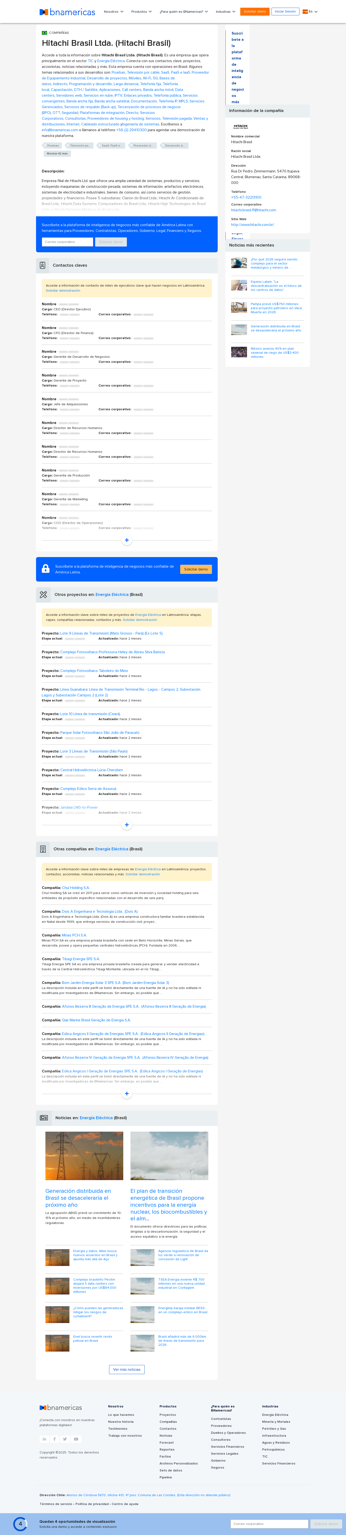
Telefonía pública (167, 95)
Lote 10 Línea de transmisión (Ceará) (90, 714)
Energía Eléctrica (111, 61)
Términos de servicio (56, 1504)
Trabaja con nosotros (125, 1435)
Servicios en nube (98, 95)
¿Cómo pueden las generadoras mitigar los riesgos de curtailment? (98, 1312)
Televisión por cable (143, 72)
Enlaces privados (138, 95)
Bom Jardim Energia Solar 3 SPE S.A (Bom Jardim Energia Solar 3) (115, 983)
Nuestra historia (121, 1421)
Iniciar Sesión (285, 11)
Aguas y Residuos (276, 1442)
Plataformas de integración (102, 113)
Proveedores (221, 1426)
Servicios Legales (224, 1453)
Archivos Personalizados (179, 1463)
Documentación (144, 101)
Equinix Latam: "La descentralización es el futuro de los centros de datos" (276, 286)
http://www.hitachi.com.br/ (252, 225)
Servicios (153, 118)
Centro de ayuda (125, 1504)
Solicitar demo (255, 11)
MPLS (183, 101)
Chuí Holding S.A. (76, 888)
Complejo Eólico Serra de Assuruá (88, 789)
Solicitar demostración (63, 290)
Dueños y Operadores (228, 1433)
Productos (139, 11)
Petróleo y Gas (274, 1428)
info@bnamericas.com (60, 130)
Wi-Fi (147, 78)
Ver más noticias (127, 1369)
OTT (56, 113)
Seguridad (70, 113)
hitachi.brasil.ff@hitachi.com (253, 210)
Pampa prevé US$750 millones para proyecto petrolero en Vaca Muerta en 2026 (276, 308)
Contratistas (221, 1419)
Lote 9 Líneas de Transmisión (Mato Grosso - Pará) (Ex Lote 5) (111, 633)
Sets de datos (171, 1470)
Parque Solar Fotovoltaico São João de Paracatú (99, 733)
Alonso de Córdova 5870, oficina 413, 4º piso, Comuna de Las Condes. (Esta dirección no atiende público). (149, 1495)
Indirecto (60, 84)
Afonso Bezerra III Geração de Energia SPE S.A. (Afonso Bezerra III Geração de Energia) (134, 1006)
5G (155, 78)
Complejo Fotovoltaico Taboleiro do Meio (94, 671)
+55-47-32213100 (246, 197)
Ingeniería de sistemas (140, 124)
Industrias (224, 11)
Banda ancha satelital (112, 101)
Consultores (220, 1439)
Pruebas (118, 72)
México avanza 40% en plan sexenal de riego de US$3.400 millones (275, 353)
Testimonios (117, 1428)
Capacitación (61, 90)
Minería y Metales (276, 1421)
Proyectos (168, 1415)
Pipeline (166, 1477)
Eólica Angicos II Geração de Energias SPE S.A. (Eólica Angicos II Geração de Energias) (133, 1034)
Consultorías (75, 118)
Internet (73, 124)
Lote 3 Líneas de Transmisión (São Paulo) (94, 751)
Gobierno (218, 1460)
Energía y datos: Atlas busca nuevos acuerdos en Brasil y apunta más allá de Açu (95, 1255)
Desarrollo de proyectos (107, 78)
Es (308, 12)
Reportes (167, 1449)
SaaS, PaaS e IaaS (175, 72)
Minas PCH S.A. (74, 935)
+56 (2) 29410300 (131, 130)
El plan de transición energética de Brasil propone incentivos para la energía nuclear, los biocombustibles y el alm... (168, 1205)
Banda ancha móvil (158, 90)
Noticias (166, 1435)
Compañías (168, 1421)
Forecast (167, 1442)
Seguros (217, 1467)
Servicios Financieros (227, 1446)
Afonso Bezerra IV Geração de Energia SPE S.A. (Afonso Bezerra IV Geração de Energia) (135, 1057)
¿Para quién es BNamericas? (182, 11)
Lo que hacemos (121, 1415)
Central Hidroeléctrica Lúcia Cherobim (91, 770)
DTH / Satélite (86, 90)
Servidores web (69, 95)
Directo (132, 113)
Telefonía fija (150, 84)
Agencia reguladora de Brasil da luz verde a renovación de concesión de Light (183, 1255)
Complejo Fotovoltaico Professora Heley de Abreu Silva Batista (112, 652)
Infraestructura (274, 1435)
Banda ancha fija (80, 101)
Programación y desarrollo (90, 84)
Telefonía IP (168, 101)
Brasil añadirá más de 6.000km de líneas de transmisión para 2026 (182, 1341)
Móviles (135, 78)
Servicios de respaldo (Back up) (90, 107)
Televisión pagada (177, 118)
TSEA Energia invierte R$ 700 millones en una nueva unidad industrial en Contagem (181, 1283)
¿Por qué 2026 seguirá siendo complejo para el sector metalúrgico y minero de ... (274, 263)
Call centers (132, 90)
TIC (90, 61)
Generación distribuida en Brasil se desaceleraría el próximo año (78, 1198)
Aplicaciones (109, 90)
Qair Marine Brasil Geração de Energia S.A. (96, 1020)
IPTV (118, 95)
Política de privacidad (92, 1504)
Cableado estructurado (100, 124)
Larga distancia (126, 84)
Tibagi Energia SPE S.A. (81, 959)
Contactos (168, 1428)
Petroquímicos (273, 1449)
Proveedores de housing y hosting (115, 118)
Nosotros (111, 11)
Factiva (165, 1456)
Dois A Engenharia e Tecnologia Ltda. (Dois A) (100, 911)
